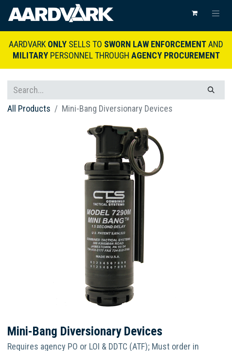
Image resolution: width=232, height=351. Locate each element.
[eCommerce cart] (194, 13)
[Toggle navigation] (216, 13)
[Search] (211, 89)
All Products (29, 108)
